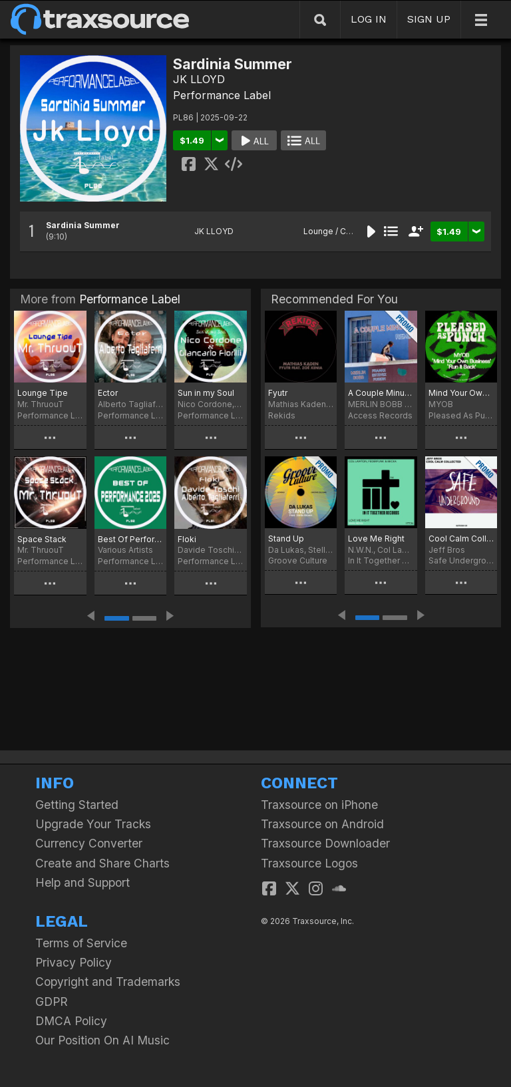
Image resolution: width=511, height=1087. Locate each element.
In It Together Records (380, 560)
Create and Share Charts (102, 863)
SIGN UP (428, 19)
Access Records (380, 415)
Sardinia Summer (83, 225)
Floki (187, 539)
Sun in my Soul (206, 393)
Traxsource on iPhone (319, 805)
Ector (108, 393)
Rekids (281, 415)
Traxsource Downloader (325, 843)
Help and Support (82, 882)
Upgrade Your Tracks (93, 824)
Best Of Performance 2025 (131, 539)
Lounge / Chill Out (338, 231)
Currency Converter (88, 843)
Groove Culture (297, 560)
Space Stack (42, 539)
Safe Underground (461, 560)
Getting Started (76, 805)
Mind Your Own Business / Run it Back (461, 393)
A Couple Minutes (380, 393)
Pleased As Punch (461, 415)
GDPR (51, 1002)
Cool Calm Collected (461, 539)
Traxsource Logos (309, 863)
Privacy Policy (73, 962)
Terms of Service (81, 943)
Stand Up (286, 539)
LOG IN (369, 19)
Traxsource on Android (322, 824)
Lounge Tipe (42, 393)
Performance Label (222, 95)
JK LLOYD (199, 79)
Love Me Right (376, 539)
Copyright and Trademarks (107, 982)
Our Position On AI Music (102, 1040)
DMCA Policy (71, 1021)
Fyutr (277, 393)
